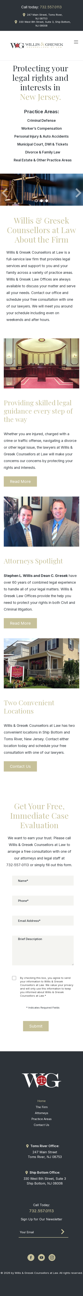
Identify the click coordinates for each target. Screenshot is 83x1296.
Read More (20, 481)
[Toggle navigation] (76, 42)
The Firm (42, 1107)
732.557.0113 (51, 7)
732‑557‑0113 (17, 865)
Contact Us (20, 766)
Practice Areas (41, 1119)
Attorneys (41, 1113)
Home (41, 1101)
